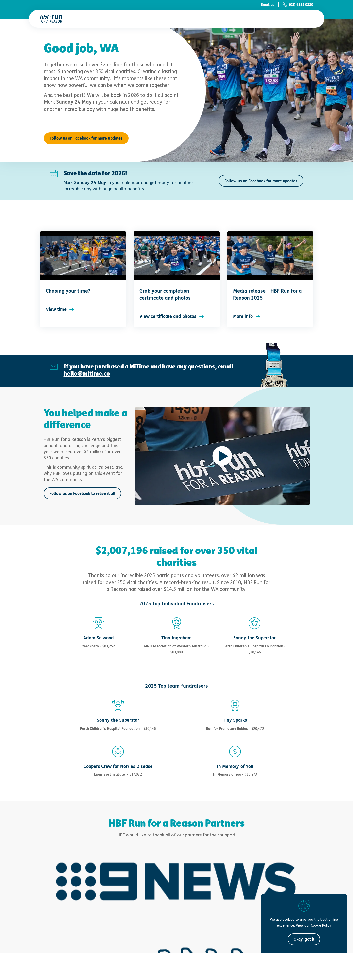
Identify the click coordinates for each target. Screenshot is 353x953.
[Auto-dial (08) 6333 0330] (295, 4)
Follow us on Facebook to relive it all (82, 493)
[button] (304, 939)
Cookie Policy (321, 925)
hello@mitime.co (87, 373)
